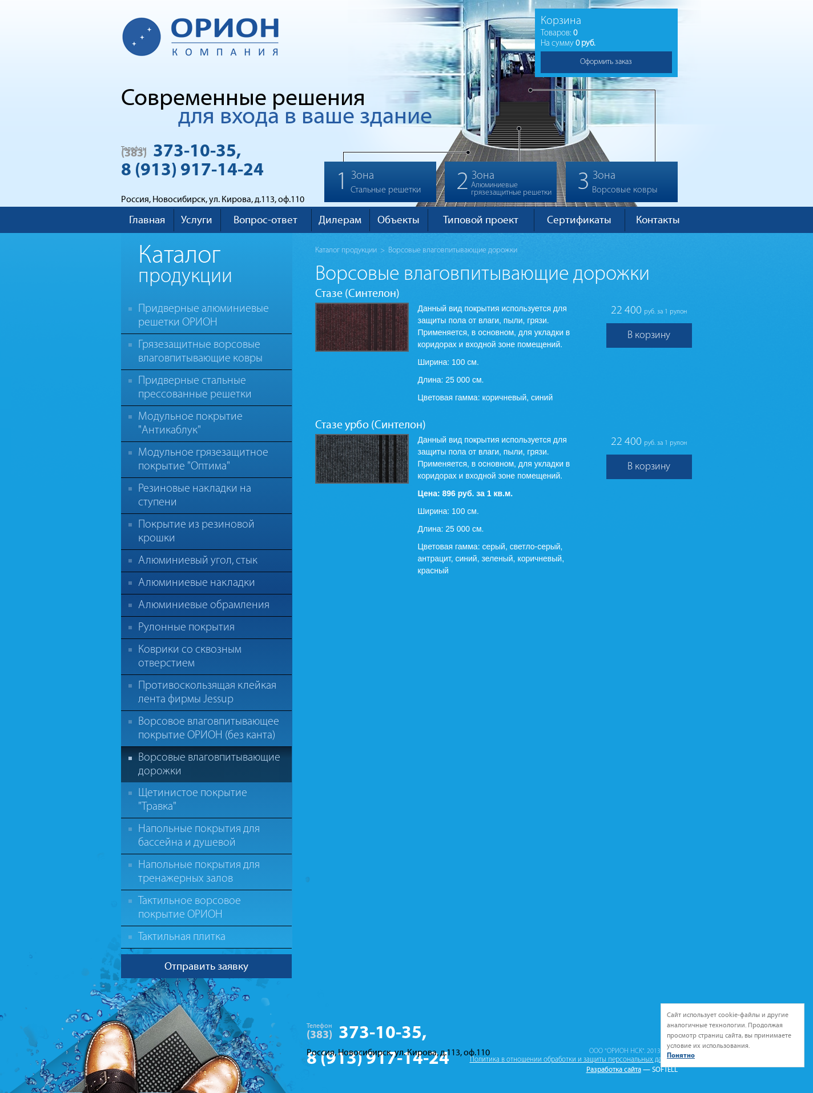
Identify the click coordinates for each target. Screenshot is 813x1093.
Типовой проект (480, 220)
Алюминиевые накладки (196, 583)
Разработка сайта (613, 1070)
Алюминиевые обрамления (203, 605)
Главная (147, 220)
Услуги (196, 220)
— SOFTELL (660, 1070)
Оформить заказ (606, 62)
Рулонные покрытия (186, 627)
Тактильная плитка (182, 937)
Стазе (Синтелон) (357, 293)
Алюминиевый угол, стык (197, 560)
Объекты (398, 220)
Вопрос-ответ (265, 220)
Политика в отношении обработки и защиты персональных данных (574, 1059)
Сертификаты (579, 220)
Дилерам (340, 220)
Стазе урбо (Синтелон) (370, 424)
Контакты (658, 220)
